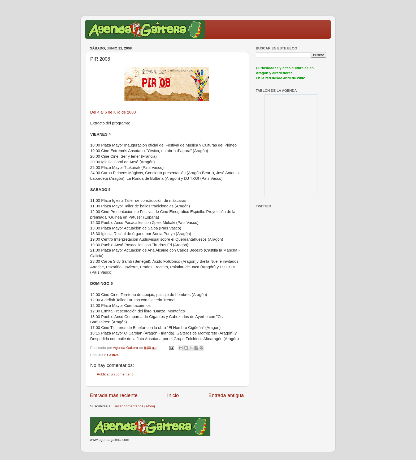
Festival (113, 355)
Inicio (173, 395)
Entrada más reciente (114, 395)
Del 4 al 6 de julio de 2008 (113, 112)
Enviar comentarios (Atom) (134, 406)
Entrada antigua (226, 395)
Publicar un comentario (115, 374)
